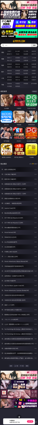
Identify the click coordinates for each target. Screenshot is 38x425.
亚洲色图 (17, 70)
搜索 (34, 45)
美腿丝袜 (9, 73)
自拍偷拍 (17, 57)
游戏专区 (34, 51)
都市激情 (9, 77)
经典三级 (17, 67)
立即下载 (30, 421)
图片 (2, 72)
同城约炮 (9, 83)
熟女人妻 (9, 60)
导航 (2, 85)
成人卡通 (26, 64)
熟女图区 (26, 73)
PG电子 (9, 51)
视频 (2, 59)
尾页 (27, 366)
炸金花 (17, 54)
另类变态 (34, 67)
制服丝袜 (9, 67)
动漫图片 (34, 70)
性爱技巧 (34, 80)
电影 (2, 65)
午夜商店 (17, 83)
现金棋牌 (26, 54)
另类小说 (17, 80)
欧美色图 (26, 70)
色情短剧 (17, 86)
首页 (11, 366)
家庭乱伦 (17, 77)
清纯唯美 (17, 73)
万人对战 (26, 51)
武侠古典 (34, 77)
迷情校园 (9, 80)
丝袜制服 (17, 60)
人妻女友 (26, 77)
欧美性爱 (34, 64)
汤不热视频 (34, 83)
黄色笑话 (26, 80)
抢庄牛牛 (34, 54)
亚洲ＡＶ (9, 57)
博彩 (2, 52)
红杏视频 (9, 86)
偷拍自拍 (17, 64)
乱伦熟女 (26, 67)
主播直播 (26, 60)
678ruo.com (19, 41)
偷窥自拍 (9, 70)
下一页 (21, 366)
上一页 (16, 366)
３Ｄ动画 (34, 57)
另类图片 (34, 73)
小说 (2, 78)
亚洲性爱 (9, 64)
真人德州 (17, 51)
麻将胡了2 (9, 54)
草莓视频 (26, 83)
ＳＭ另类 (34, 60)
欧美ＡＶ (26, 57)
